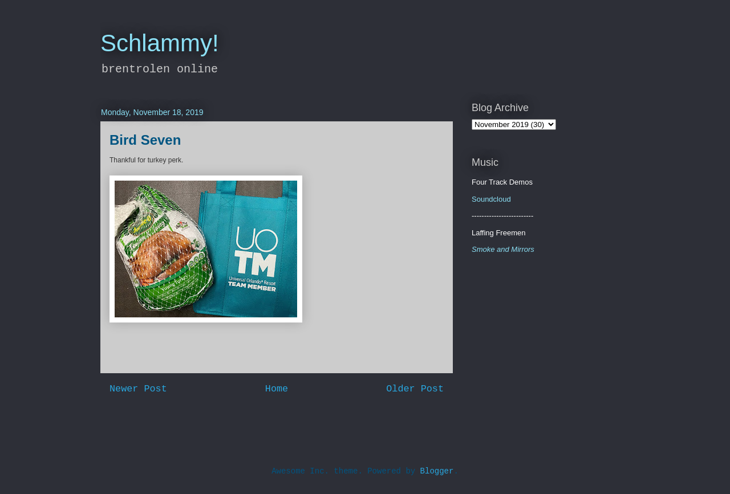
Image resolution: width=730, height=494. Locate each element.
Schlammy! (159, 43)
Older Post (415, 388)
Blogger (437, 471)
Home (276, 388)
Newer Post (138, 388)
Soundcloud (491, 199)
